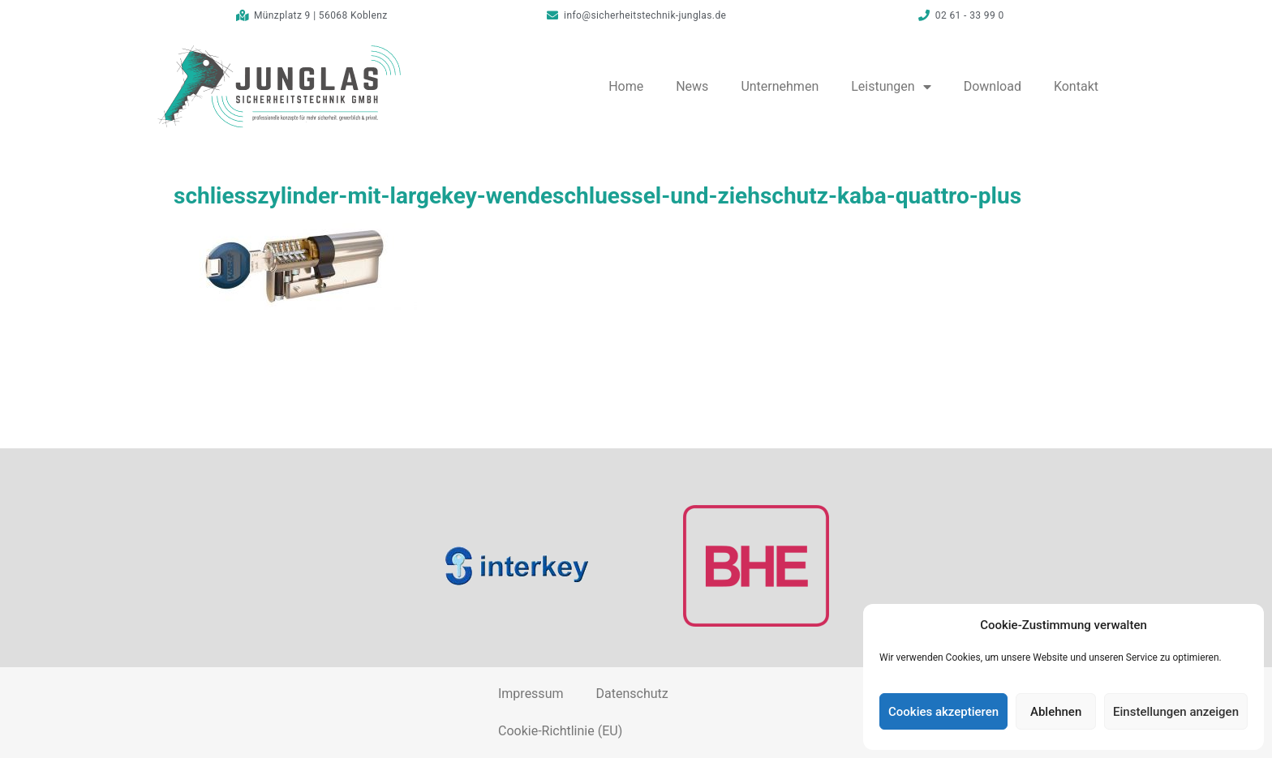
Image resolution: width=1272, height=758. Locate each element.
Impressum (531, 693)
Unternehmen (780, 86)
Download (992, 86)
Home (625, 86)
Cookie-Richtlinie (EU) (560, 731)
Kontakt (1076, 86)
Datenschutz (631, 693)
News (692, 86)
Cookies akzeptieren (943, 711)
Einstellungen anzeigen (1176, 711)
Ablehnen (1055, 711)
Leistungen (890, 86)
